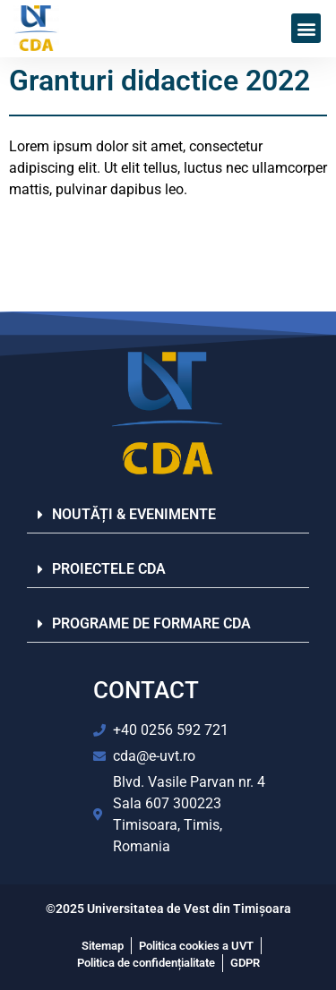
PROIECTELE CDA (109, 568)
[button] (306, 28)
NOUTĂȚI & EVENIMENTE (134, 514)
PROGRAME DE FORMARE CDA (151, 623)
